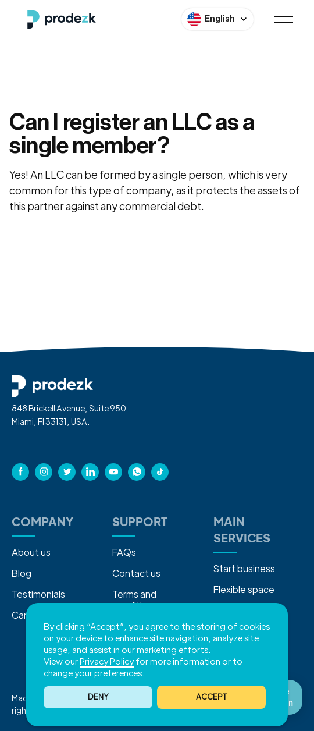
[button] (211, 697)
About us (31, 552)
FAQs (124, 552)
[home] (59, 19)
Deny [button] (98, 696)
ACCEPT (211, 696)
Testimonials (38, 594)
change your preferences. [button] (94, 672)
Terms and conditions (135, 600)
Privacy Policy (107, 660)
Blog (21, 573)
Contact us (136, 573)
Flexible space (243, 589)
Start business (244, 568)
